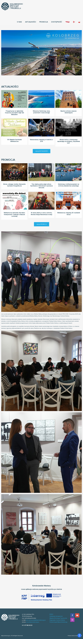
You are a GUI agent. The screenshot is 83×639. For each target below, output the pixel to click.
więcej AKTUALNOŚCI (41, 151)
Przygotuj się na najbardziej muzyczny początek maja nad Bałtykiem (14, 112)
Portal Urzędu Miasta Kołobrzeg (58, 622)
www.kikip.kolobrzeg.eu (32, 622)
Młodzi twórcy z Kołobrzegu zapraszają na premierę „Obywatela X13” (68, 140)
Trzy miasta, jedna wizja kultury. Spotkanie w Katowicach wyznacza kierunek (41, 184)
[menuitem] (19, 22)
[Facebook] (72, 615)
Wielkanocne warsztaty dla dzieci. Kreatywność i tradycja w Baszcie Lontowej (14, 213)
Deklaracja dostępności (56, 616)
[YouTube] (77, 615)
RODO (51, 614)
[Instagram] (72, 620)
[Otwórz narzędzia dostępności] (79, 635)
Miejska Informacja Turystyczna (58, 618)
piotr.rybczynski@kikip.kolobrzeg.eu (36, 620)
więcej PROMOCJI (42, 224)
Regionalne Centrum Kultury (57, 620)
